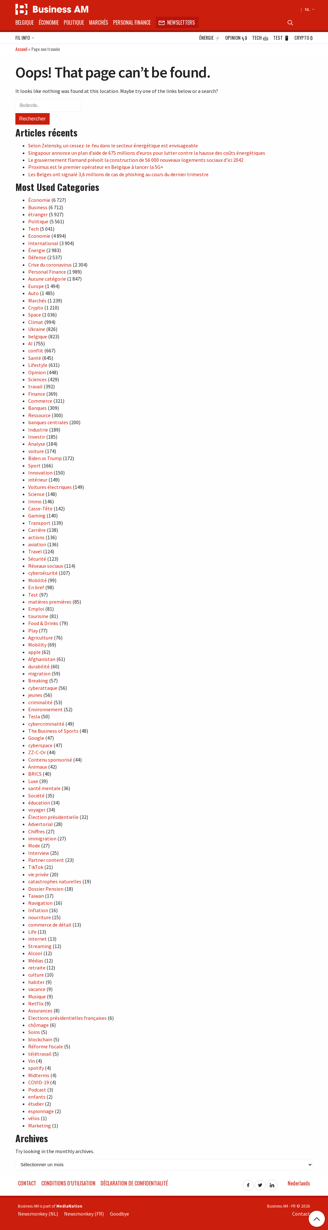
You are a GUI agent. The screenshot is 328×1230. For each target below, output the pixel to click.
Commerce (40, 401)
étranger (38, 214)
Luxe (33, 781)
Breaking (38, 680)
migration (39, 673)
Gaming (36, 515)
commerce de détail (49, 924)
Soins (34, 1032)
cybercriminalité (46, 724)
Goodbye (119, 1213)
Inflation (38, 910)
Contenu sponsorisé (50, 759)
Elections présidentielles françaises (67, 1018)
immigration (42, 838)
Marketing (39, 1125)
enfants (36, 1097)
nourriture (39, 917)
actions (36, 537)
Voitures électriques (50, 487)
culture (36, 974)
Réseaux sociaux (45, 566)
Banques (37, 408)
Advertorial (40, 824)
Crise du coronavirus (50, 264)
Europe (36, 286)
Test (281, 38)
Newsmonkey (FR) (84, 1213)
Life (32, 932)
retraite (36, 967)
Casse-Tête (40, 508)
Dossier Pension (45, 889)
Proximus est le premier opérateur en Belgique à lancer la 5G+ (95, 167)
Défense (37, 257)
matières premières (49, 601)
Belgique (24, 22)
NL (309, 9)
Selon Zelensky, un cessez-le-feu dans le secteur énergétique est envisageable (113, 145)
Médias (35, 960)
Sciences (37, 379)
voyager (36, 809)
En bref (36, 587)
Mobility (37, 644)
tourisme (38, 616)
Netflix (36, 1003)
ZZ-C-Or (37, 752)
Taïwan (36, 896)
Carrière (37, 530)
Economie (39, 236)
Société (36, 795)
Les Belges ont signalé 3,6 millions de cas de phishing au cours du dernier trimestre (118, 174)
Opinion (236, 38)
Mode (34, 845)
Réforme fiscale (45, 1046)
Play (33, 630)
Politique (74, 22)
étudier (36, 1104)
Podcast (37, 1089)
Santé (34, 358)
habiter (36, 982)
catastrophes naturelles (54, 881)
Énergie (209, 38)
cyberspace (40, 745)
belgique (37, 336)
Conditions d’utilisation (68, 1183)
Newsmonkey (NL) (38, 1213)
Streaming (40, 946)
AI (30, 343)
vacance (36, 989)
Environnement (45, 709)
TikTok (35, 867)
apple (34, 652)
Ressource (39, 415)
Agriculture (40, 637)
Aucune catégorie (47, 279)
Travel (35, 551)
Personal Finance (132, 22)
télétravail (40, 1054)
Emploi (36, 609)
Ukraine (36, 329)
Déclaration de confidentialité (134, 1183)
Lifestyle (37, 365)
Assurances (40, 1010)
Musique (37, 996)
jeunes (35, 695)
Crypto (303, 38)
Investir (36, 436)
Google (36, 738)
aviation (37, 544)
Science (36, 494)
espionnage (41, 1111)
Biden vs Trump (45, 458)
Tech (260, 38)
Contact (27, 1183)
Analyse (36, 444)
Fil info (24, 38)
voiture (36, 451)
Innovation (40, 472)
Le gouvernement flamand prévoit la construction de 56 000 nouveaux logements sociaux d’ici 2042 (135, 160)
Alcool (35, 953)
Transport (39, 523)
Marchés (98, 22)
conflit (35, 350)
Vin (31, 1061)
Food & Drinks (43, 623)
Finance (36, 394)
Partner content (46, 860)
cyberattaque (42, 688)
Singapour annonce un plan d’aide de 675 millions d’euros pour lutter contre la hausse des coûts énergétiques (146, 153)
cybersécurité (43, 573)
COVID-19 (38, 1082)
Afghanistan (41, 659)
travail (35, 386)
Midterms (38, 1075)
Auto (33, 293)
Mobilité (37, 580)
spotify (36, 1068)
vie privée (38, 874)
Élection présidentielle (53, 817)
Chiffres (36, 831)
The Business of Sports (53, 731)
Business (37, 207)
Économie (49, 22)
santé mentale (44, 788)
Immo (35, 501)
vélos (34, 1118)
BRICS (35, 774)
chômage (38, 1025)
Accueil (21, 48)
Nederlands (299, 1183)
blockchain (40, 1039)
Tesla (34, 716)
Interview (38, 853)
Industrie (38, 429)
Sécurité (37, 559)
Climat (35, 322)
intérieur (37, 479)
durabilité (39, 666)
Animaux (37, 767)
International (43, 243)
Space (34, 314)
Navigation (40, 903)
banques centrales (48, 422)
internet (37, 939)
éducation (39, 802)
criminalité (40, 702)
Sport (34, 465)
